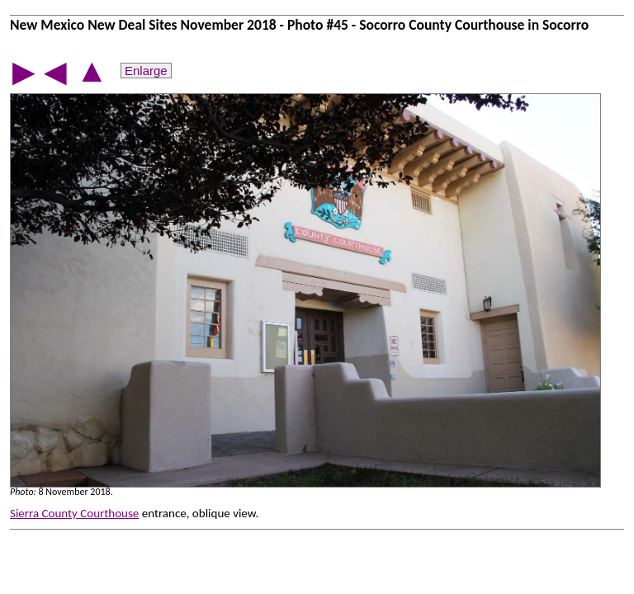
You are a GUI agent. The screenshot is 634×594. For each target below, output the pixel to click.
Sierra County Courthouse (74, 513)
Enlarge (146, 71)
